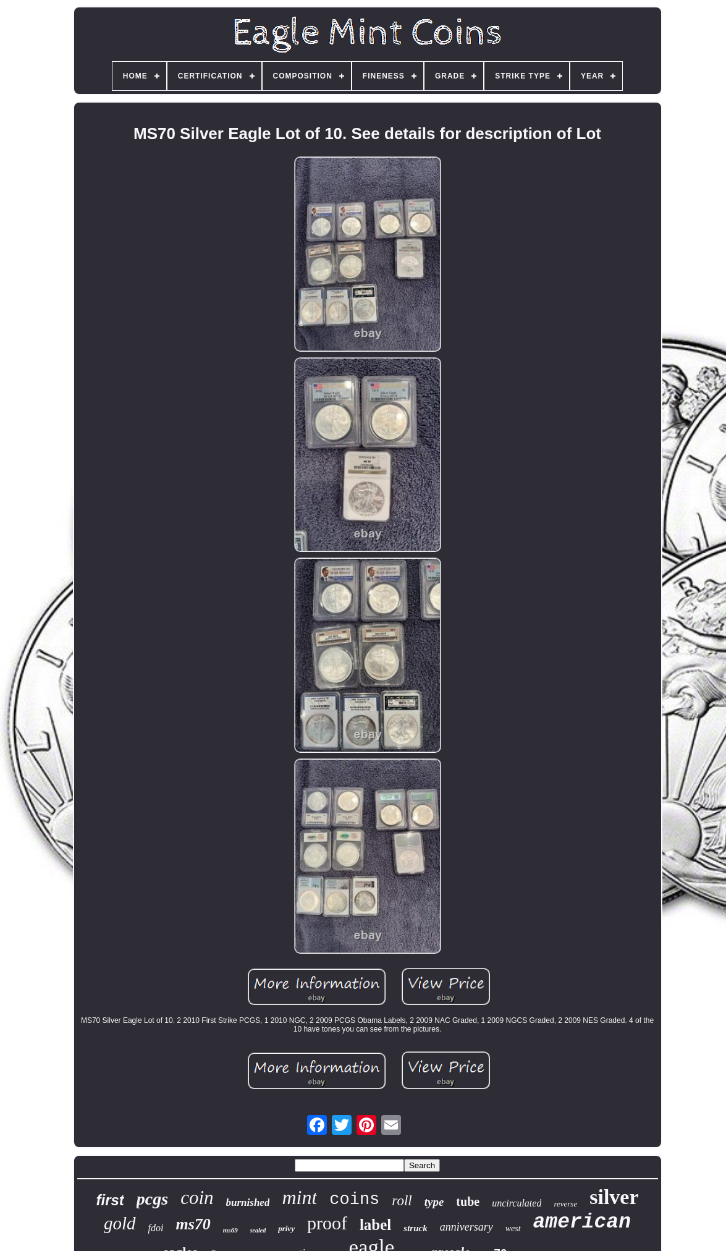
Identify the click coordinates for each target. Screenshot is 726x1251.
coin (196, 1197)
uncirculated (516, 1203)
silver (613, 1196)
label (375, 1224)
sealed (258, 1230)
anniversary (466, 1227)
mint (299, 1197)
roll (402, 1200)
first (110, 1200)
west (513, 1228)
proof (327, 1223)
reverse (565, 1203)
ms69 (230, 1230)
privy (286, 1228)
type (434, 1201)
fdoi (156, 1228)
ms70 (192, 1224)
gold (120, 1223)
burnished (248, 1202)
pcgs (152, 1198)
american (582, 1222)
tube (467, 1201)
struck (415, 1228)
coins (354, 1199)
